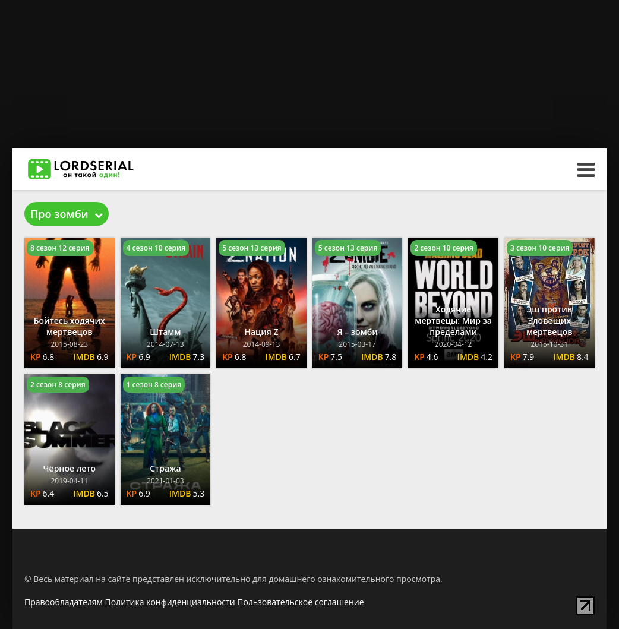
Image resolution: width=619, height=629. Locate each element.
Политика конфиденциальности (170, 602)
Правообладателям (63, 602)
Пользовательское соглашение (300, 602)
